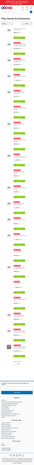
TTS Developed (5, 407)
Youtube (23, 455)
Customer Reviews (6, 424)
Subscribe (17, 392)
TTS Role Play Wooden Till (19, 219)
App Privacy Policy (6, 429)
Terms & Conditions (6, 450)
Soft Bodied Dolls (17, 283)
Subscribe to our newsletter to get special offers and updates (15, 384)
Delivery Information (6, 426)
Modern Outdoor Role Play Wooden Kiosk (19, 29)
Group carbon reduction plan (8, 436)
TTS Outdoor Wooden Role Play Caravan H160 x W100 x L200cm (20, 46)
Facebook (11, 455)
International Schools (6, 412)
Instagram (17, 455)
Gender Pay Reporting (6, 433)
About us (3, 400)
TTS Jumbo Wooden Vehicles (20, 235)
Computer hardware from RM (8, 415)
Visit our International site (7, 410)
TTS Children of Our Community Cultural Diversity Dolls (20, 157)
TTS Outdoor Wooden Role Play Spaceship (19, 61)
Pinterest (20, 455)
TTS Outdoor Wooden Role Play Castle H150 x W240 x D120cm (19, 332)
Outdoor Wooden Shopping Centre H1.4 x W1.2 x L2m (20, 347)
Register (3, 445)
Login (2, 443)
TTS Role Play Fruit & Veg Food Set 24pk (19, 93)
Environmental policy (6, 435)
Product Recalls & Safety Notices (9, 428)
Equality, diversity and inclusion (8, 431)
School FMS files (5, 409)
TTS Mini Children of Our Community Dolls (19, 204)
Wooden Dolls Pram (18, 251)
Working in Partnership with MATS (9, 403)
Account (22, 9)
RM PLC (3, 417)
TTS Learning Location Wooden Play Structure (19, 315)
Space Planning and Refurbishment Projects (12, 402)
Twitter (14, 455)
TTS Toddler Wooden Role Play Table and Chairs (19, 268)
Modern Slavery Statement (8, 438)
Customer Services (6, 422)
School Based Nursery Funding (8, 405)
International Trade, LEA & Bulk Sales (10, 414)
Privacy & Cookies (5, 448)
